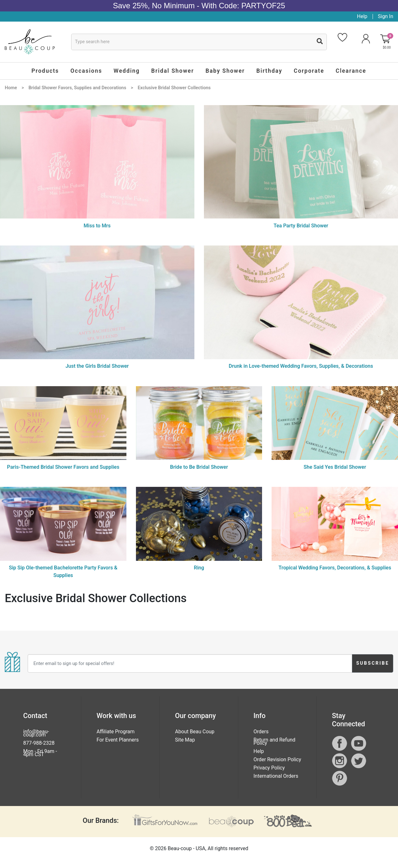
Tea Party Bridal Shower (300, 226)
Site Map (185, 740)
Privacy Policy (269, 768)
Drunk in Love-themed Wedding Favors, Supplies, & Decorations (301, 366)
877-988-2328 (39, 743)
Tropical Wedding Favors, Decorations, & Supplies (335, 568)
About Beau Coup (194, 732)
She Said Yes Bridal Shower (335, 467)
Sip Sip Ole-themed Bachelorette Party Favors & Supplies (63, 571)
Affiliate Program (116, 732)
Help (362, 16)
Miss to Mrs (97, 226)
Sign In (385, 16)
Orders (260, 732)
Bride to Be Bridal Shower (199, 467)
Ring (199, 568)
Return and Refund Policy (274, 741)
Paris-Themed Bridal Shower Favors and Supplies (63, 467)
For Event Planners (118, 740)
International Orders (275, 776)
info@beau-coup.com (36, 733)
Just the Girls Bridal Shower (97, 366)
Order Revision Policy (277, 759)
